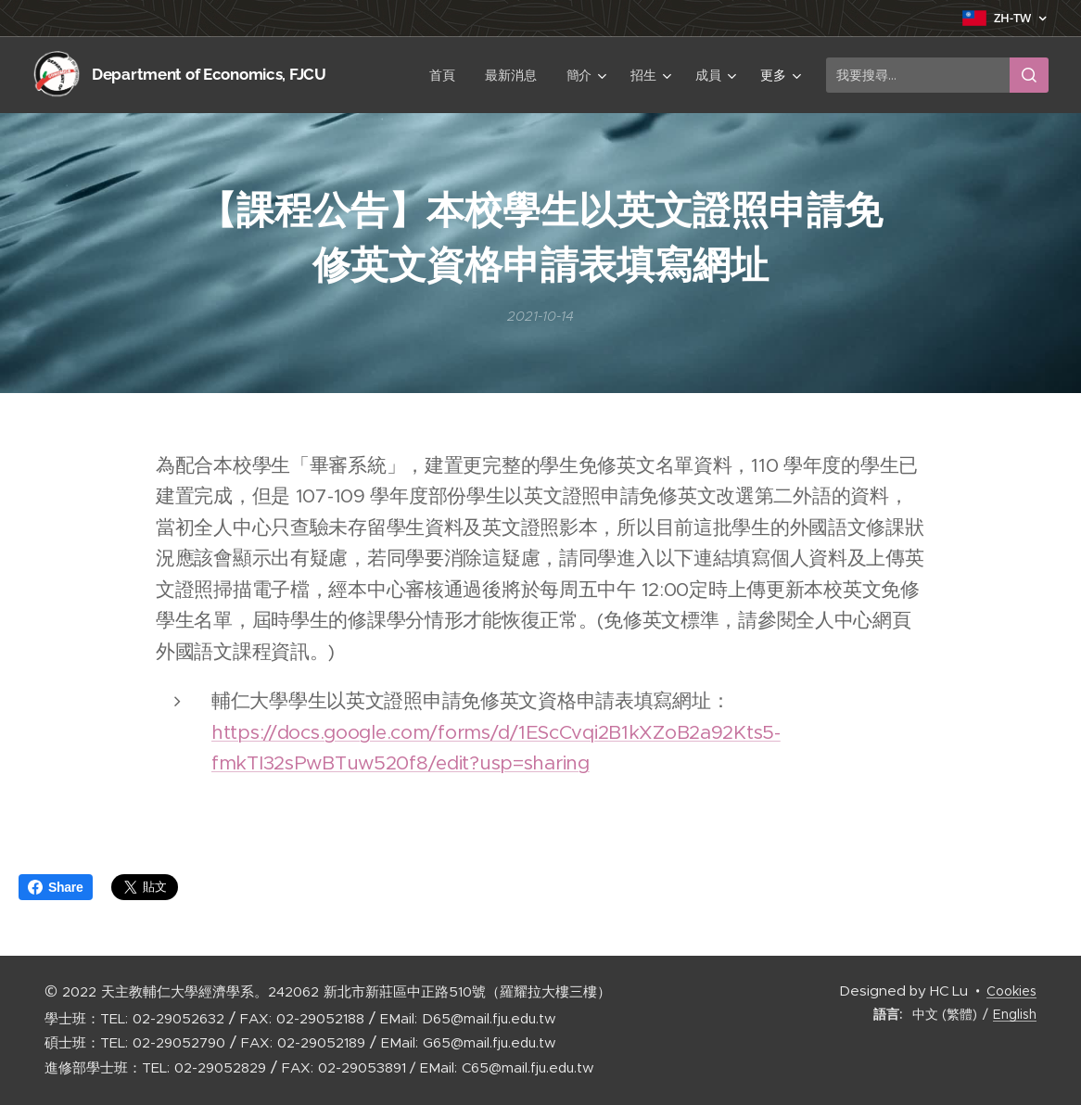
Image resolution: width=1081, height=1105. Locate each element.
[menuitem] (381, 75)
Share (55, 887)
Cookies (1011, 991)
